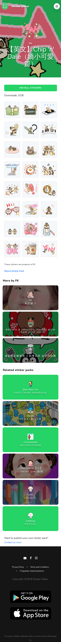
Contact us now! (13, 542)
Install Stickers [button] (30, 88)
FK (30, 43)
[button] (57, 6)
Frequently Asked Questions (32, 571)
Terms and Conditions (39, 567)
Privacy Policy (18, 567)
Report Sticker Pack (14, 271)
